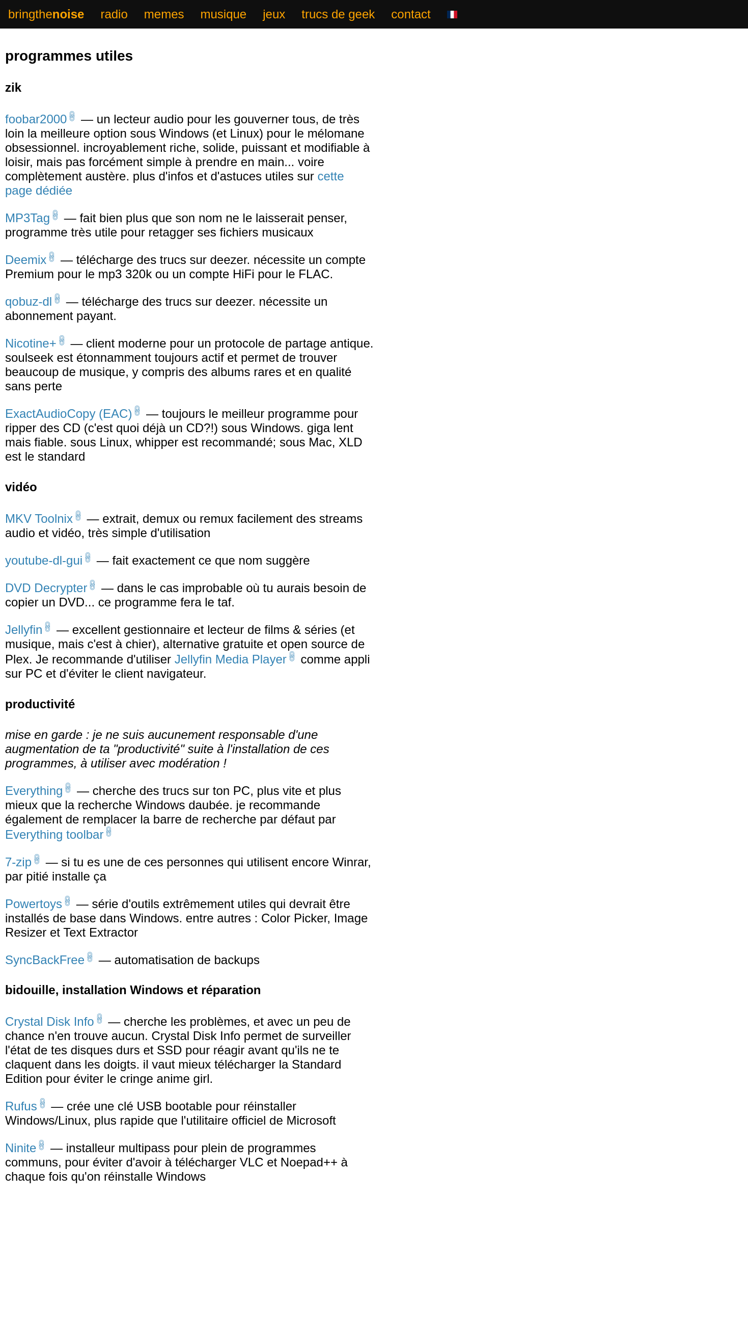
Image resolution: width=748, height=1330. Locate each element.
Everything (34, 803)
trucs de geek (338, 14)
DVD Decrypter (46, 597)
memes (164, 14)
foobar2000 (36, 120)
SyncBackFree (45, 976)
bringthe (46, 14)
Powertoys (33, 919)
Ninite (20, 1167)
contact (410, 14)
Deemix (25, 263)
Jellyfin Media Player (231, 670)
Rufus (21, 1124)
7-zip (18, 876)
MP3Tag (27, 220)
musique (223, 14)
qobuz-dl (28, 305)
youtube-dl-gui (43, 568)
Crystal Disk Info (49, 1039)
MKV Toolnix (39, 526)
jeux (274, 14)
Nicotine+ (31, 348)
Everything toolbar (54, 848)
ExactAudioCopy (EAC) (68, 420)
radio (113, 14)
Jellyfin (23, 640)
